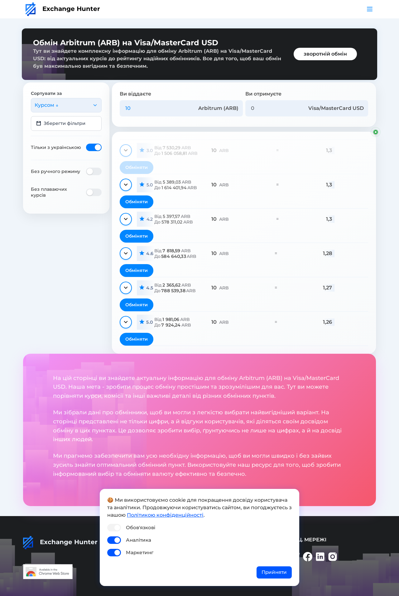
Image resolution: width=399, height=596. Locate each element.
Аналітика (138, 540)
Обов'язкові (140, 527)
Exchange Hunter (63, 8)
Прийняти (274, 572)
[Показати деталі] (126, 150)
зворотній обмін (325, 54)
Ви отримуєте (263, 94)
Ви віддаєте (135, 94)
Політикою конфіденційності (165, 515)
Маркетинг (139, 552)
